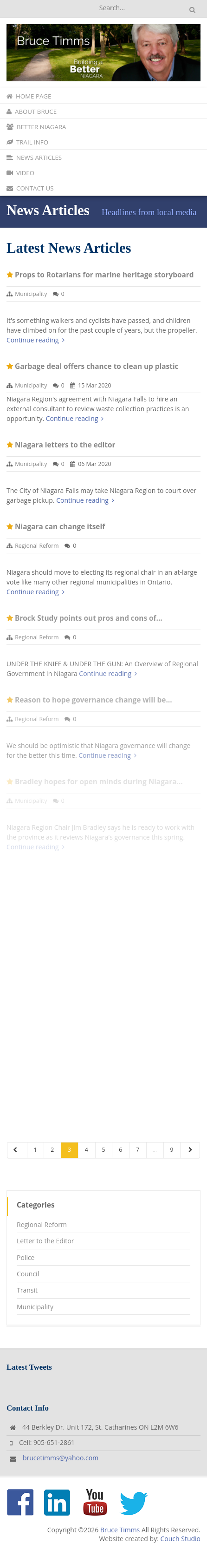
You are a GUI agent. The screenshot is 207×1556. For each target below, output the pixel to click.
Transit (27, 1290)
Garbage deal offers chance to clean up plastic (97, 366)
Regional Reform (36, 546)
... (154, 1150)
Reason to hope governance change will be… (93, 700)
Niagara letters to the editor (65, 445)
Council (28, 1273)
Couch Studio (180, 1538)
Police (25, 1257)
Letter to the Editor (45, 1240)
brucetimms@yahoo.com (60, 1457)
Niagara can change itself (60, 527)
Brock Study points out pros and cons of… (88, 618)
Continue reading (35, 339)
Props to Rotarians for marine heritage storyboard (104, 275)
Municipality (31, 294)
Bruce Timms (120, 1529)
